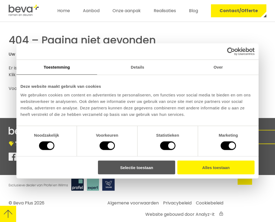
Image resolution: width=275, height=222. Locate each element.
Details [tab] (137, 67)
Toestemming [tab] (57, 67)
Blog (193, 11)
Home (63, 11)
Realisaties (165, 11)
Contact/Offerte (239, 11)
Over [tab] (218, 67)
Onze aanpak (126, 11)
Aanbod (91, 11)
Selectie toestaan (136, 167)
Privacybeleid (177, 203)
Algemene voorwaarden (133, 203)
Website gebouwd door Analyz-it (180, 214)
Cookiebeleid (209, 203)
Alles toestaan (216, 167)
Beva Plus (23, 203)
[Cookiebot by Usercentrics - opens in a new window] (231, 52)
